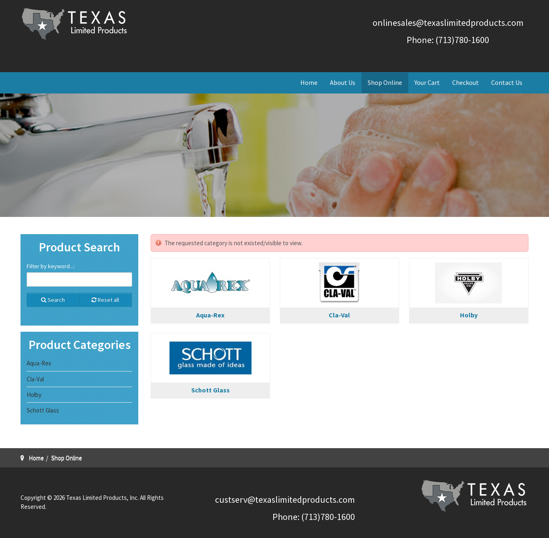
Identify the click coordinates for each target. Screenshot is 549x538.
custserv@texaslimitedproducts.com (285, 499)
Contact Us (506, 82)
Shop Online (385, 82)
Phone (284, 516)
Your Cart (427, 82)
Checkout (465, 82)
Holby (469, 315)
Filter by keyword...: (51, 266)
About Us (342, 82)
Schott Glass (210, 390)
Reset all (105, 299)
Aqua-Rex (210, 315)
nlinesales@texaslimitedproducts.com (450, 22)
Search (53, 299)
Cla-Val (339, 315)
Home (309, 82)
